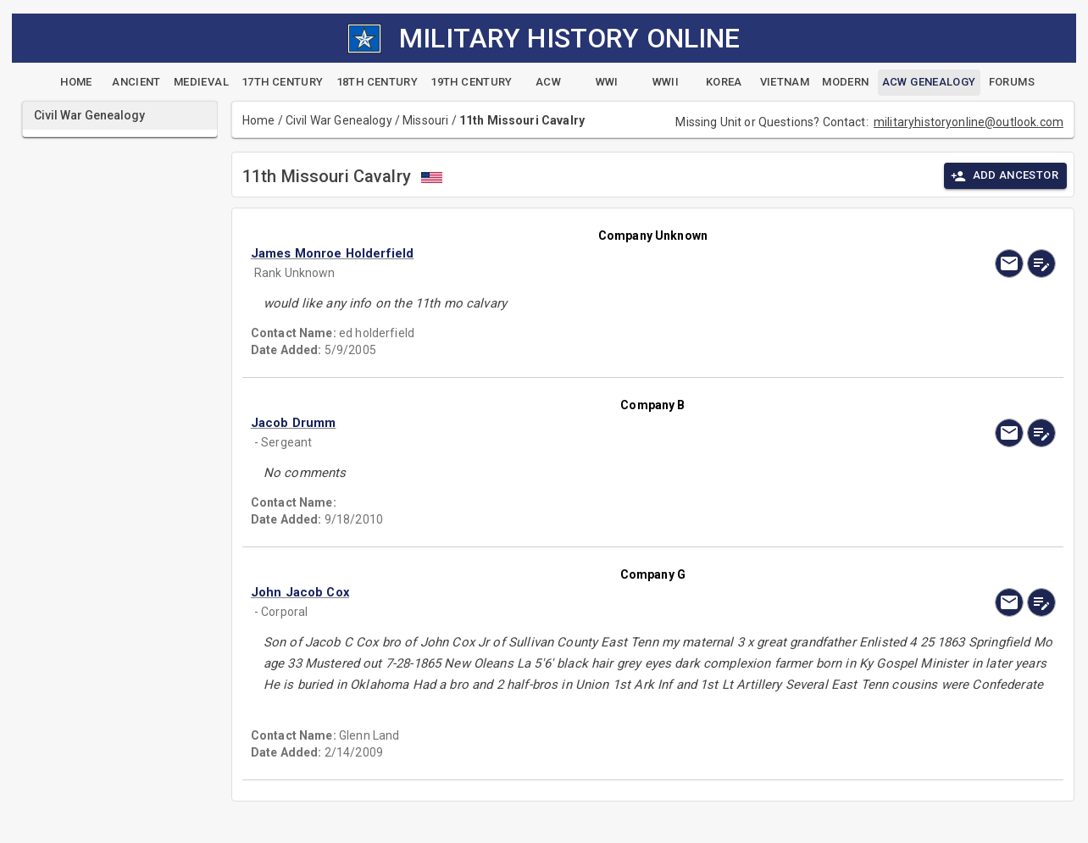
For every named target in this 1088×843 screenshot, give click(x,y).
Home (258, 120)
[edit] (1041, 263)
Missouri (425, 120)
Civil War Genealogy (339, 120)
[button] (532, 253)
